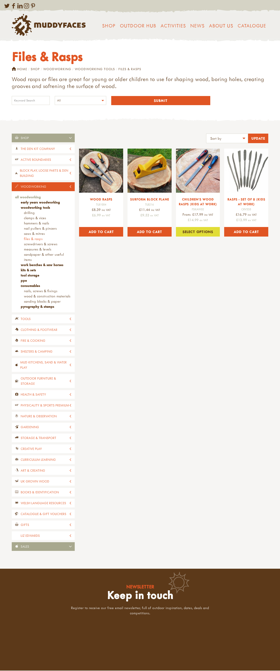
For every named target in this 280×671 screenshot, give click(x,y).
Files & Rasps (33, 239)
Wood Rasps (101, 200)
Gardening (30, 427)
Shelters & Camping (37, 352)
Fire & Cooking (33, 341)
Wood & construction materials (47, 296)
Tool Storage (30, 275)
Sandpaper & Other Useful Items (44, 257)
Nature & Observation (39, 416)
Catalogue (252, 26)
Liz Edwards (30, 536)
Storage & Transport (38, 438)
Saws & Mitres (34, 234)
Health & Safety (33, 395)
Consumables (30, 286)
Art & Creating (33, 471)
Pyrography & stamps (37, 307)
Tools (26, 319)
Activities (173, 26)
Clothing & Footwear (39, 330)
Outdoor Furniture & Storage (38, 381)
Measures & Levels (37, 249)
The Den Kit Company (38, 149)
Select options (197, 232)
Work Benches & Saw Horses (42, 265)
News (197, 26)
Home (19, 69)
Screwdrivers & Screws (40, 244)
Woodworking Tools (95, 69)
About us (221, 26)
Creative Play (31, 449)
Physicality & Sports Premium (45, 406)
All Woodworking (28, 197)
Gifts (25, 525)
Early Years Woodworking (40, 202)
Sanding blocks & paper (42, 302)
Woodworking (57, 69)
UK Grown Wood (35, 482)
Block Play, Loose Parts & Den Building (44, 173)
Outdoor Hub (138, 26)
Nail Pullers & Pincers (40, 229)
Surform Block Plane (149, 200)
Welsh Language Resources (43, 503)
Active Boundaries (36, 160)
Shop (109, 26)
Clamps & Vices (35, 218)
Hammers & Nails (36, 223)
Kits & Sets (28, 270)
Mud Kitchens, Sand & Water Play (43, 365)
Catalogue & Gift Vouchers (43, 514)
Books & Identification (40, 492)
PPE (24, 281)
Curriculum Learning (38, 460)
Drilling (29, 213)
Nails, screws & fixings (40, 291)
